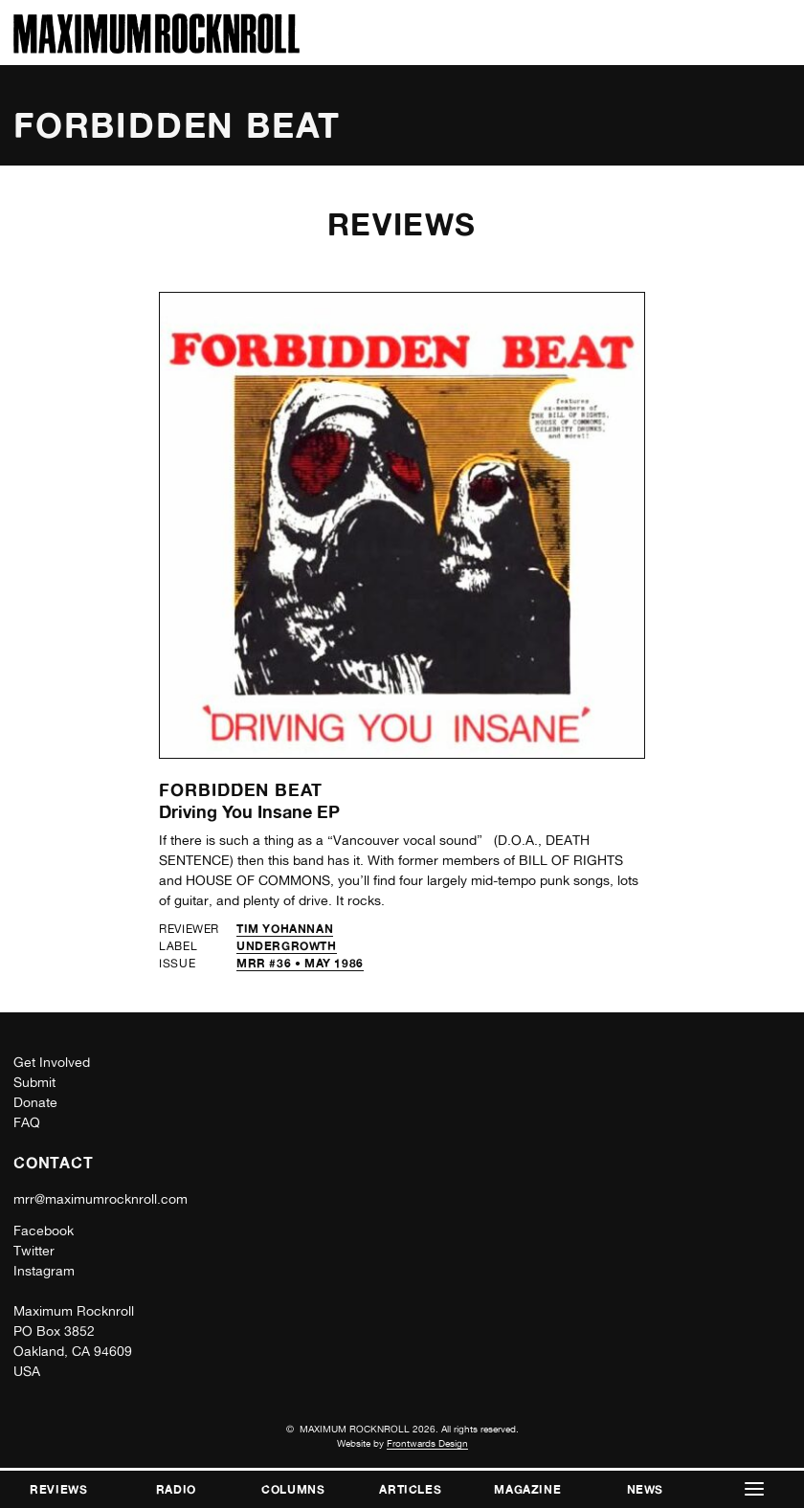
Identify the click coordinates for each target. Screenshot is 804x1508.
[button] (754, 1489)
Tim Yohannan (284, 928)
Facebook (43, 1230)
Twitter (34, 1250)
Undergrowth (286, 946)
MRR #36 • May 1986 (300, 963)
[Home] (156, 48)
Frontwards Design (427, 1443)
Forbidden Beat (241, 789)
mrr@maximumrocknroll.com (100, 1199)
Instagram (44, 1270)
